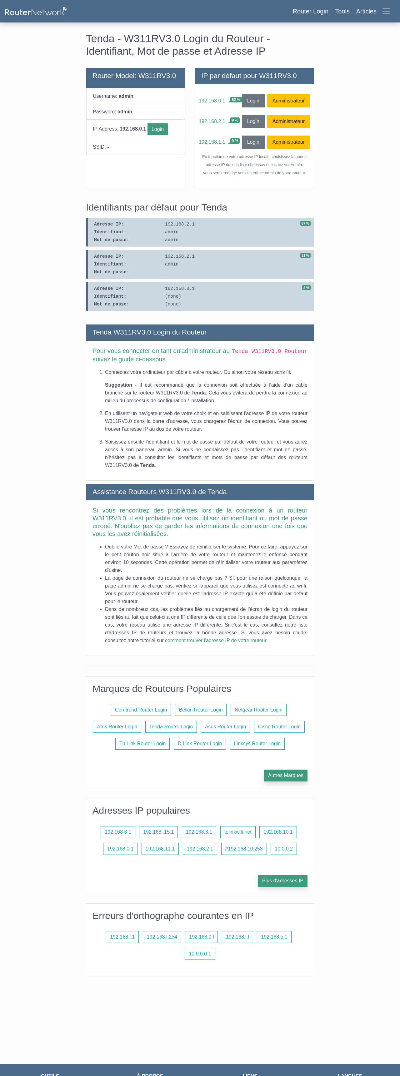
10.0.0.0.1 (200, 953)
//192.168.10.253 (244, 848)
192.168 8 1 (118, 832)
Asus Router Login (225, 726)
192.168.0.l (201, 937)
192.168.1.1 (212, 142)
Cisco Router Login (279, 726)
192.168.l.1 (122, 937)
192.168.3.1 (199, 832)
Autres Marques (285, 775)
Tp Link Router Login (142, 743)
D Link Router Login (200, 743)
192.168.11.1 (160, 848)
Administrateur (288, 100)
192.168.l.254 (162, 937)
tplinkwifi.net (238, 832)
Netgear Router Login (258, 709)
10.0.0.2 (284, 848)
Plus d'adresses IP (282, 880)
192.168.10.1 (277, 832)
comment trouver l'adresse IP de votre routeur (215, 640)
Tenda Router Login (171, 726)
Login (158, 129)
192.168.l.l (237, 937)
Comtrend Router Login (141, 709)
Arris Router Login (117, 726)
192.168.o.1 (274, 937)
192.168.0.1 (212, 100)
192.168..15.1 (158, 832)
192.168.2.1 (212, 121)
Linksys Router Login (257, 743)
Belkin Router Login (201, 709)
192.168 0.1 (120, 848)
